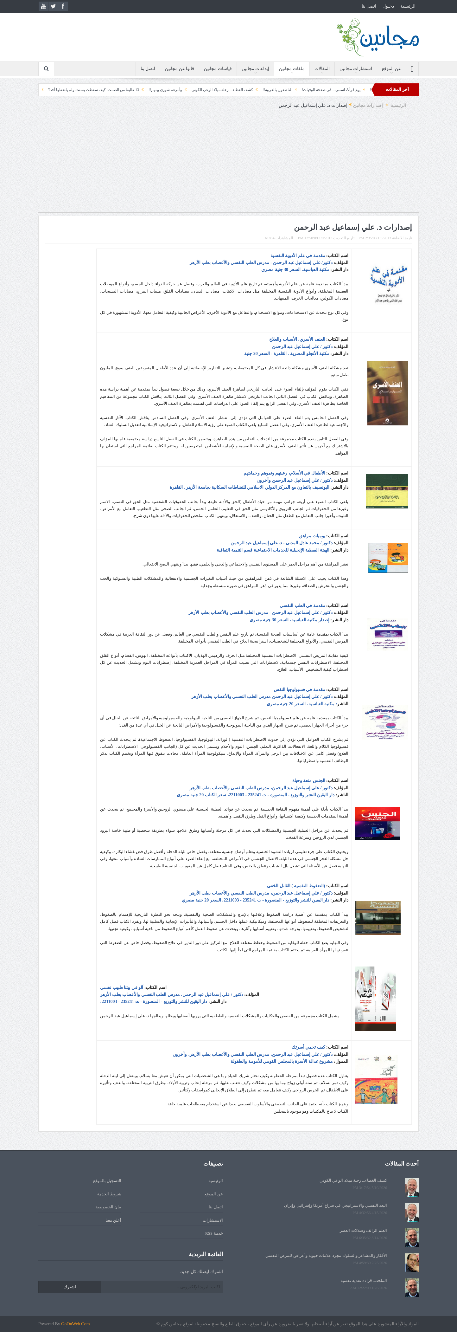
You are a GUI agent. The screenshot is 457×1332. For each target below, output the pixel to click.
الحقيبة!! (365, 89)
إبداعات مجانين (256, 68)
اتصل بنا (369, 6)
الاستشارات (213, 1220)
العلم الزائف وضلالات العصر (363, 1230)
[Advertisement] (229, 168)
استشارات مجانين (356, 68)
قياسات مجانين (218, 68)
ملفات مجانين (292, 68)
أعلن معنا (113, 1220)
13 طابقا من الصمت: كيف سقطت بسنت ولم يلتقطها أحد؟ (81, 89)
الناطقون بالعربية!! (266, 89)
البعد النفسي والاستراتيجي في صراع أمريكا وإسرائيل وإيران (335, 1205)
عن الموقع (391, 68)
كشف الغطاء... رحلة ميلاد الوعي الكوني (211, 89)
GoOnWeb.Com (75, 1324)
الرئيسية (408, 6)
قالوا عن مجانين (179, 68)
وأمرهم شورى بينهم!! (154, 89)
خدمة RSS (214, 1233)
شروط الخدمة (109, 1194)
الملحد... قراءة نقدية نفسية (363, 1280)
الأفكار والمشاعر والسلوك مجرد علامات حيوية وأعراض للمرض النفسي (326, 1255)
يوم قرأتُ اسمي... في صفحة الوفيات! (319, 89)
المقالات (322, 68)
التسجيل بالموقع (107, 1180)
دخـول (388, 6)
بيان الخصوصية (108, 1207)
